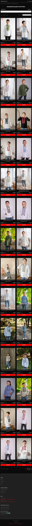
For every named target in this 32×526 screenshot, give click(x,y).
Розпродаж (2, 481)
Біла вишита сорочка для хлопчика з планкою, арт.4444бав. (8, 161)
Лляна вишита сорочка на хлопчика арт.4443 (24, 310)
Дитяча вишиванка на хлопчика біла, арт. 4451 (24, 250)
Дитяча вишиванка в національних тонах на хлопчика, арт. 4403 (24, 221)
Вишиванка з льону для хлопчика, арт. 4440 (24, 340)
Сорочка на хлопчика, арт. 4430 (24, 160)
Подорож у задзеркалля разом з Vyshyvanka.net (8, 499)
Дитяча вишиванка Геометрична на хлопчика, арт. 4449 (24, 281)
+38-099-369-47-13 (3, 513)
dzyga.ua (21, 523)
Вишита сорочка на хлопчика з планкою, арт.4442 (24, 401)
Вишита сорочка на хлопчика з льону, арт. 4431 (8, 400)
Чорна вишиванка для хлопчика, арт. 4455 (24, 130)
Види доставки (3, 491)
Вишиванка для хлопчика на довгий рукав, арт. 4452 (8, 191)
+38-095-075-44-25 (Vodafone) (5, 508)
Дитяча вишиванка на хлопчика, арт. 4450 (8, 310)
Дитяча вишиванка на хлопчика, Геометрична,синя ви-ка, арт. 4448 (24, 191)
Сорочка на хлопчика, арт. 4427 (8, 460)
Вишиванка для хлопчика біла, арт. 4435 (8, 40)
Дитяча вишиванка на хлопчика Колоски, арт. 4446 (24, 71)
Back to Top (16, 522)
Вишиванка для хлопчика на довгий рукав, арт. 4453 (8, 101)
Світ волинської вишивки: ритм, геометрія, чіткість (8, 501)
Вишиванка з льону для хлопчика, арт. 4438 (24, 370)
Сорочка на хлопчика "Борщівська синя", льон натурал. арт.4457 (8, 281)
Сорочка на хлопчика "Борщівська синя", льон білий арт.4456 (8, 131)
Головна (2, 3)
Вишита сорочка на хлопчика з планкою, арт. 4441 (8, 251)
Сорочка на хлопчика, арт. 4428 (24, 430)
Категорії (3, 9)
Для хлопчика (8, 3)
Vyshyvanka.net (17, 520)
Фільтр (29, 9)
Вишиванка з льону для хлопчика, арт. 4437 (8, 340)
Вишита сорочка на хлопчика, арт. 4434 (24, 100)
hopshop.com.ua (15, 523)
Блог (1, 484)
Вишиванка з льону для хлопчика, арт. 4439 (8, 370)
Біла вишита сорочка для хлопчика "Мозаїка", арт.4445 (24, 461)
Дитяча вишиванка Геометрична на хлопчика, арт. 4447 (8, 431)
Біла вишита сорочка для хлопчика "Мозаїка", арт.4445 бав (8, 71)
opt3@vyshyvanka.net (4, 514)
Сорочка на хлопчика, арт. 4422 (8, 220)
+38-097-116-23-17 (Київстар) (5, 507)
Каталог (5, 3)
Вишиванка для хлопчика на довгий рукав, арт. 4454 (24, 41)
